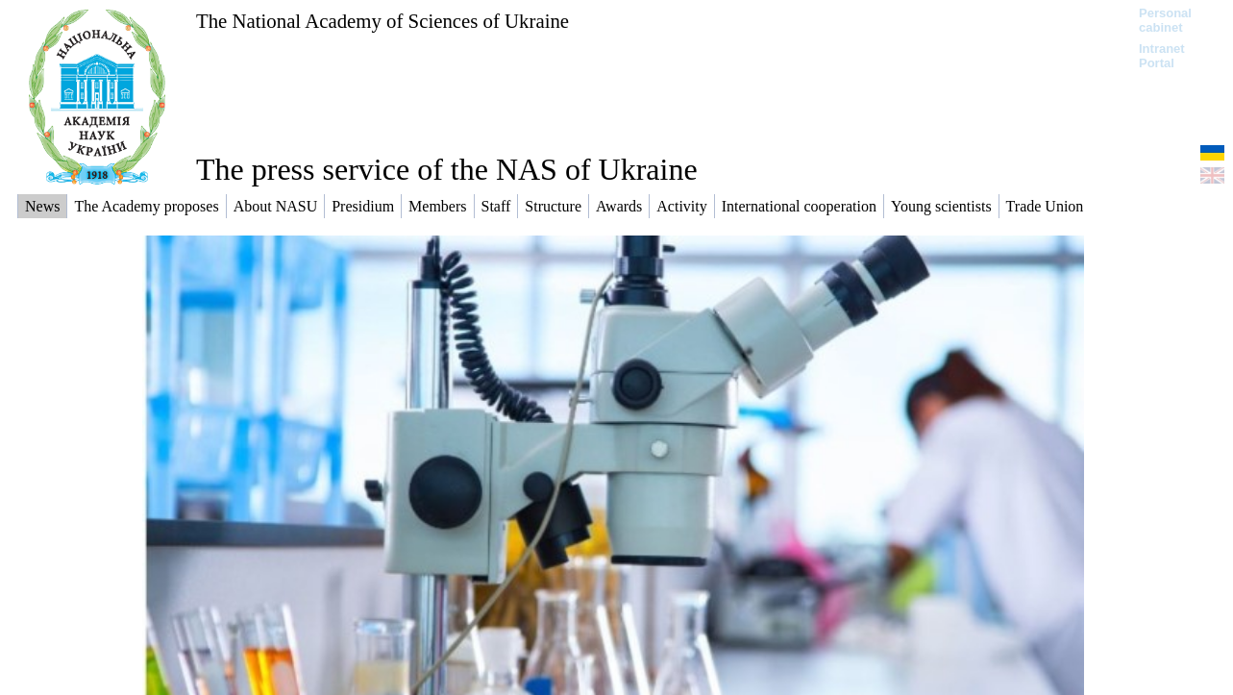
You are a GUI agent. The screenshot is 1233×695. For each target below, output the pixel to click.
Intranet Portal (1162, 55)
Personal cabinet (1165, 20)
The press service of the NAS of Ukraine (447, 169)
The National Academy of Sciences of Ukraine (382, 21)
